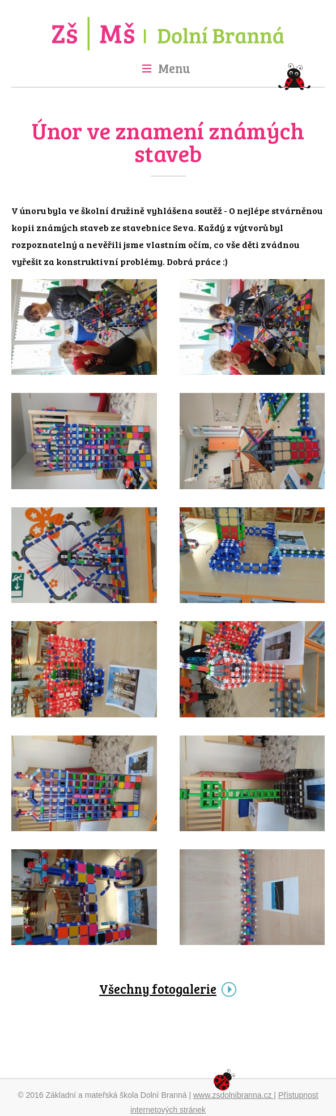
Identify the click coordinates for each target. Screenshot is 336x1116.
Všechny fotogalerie (157, 988)
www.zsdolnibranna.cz (233, 1095)
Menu (174, 67)
